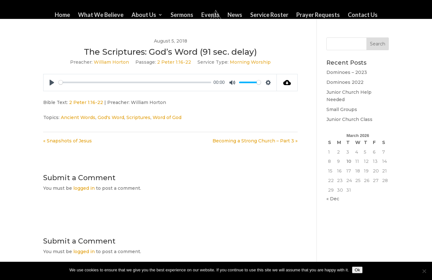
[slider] (135, 82)
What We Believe (101, 15)
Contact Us (363, 15)
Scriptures (138, 117)
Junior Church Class (349, 119)
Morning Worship (250, 62)
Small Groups (341, 109)
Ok (357, 270)
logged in (84, 188)
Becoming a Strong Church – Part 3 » (255, 141)
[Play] (52, 82)
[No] (424, 271)
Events (210, 15)
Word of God (167, 117)
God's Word (111, 117)
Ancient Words (78, 117)
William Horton (111, 62)
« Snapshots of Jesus (67, 141)
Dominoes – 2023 (346, 72)
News (235, 15)
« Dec (332, 199)
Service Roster (269, 15)
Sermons (182, 15)
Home (62, 15)
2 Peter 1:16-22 (174, 62)
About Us (144, 15)
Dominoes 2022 (345, 82)
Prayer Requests (318, 15)
